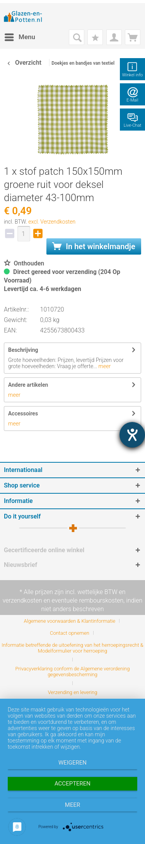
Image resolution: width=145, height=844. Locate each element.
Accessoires (23, 413)
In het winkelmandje (93, 246)
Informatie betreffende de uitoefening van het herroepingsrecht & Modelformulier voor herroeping (72, 648)
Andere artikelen (28, 385)
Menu (20, 36)
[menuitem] (19, 37)
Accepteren (72, 783)
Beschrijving (23, 350)
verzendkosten (22, 600)
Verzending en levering (72, 692)
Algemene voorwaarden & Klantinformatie (70, 621)
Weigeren (72, 762)
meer (104, 366)
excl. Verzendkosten (51, 222)
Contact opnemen (69, 633)
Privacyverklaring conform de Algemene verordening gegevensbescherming (72, 671)
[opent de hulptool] (132, 435)
